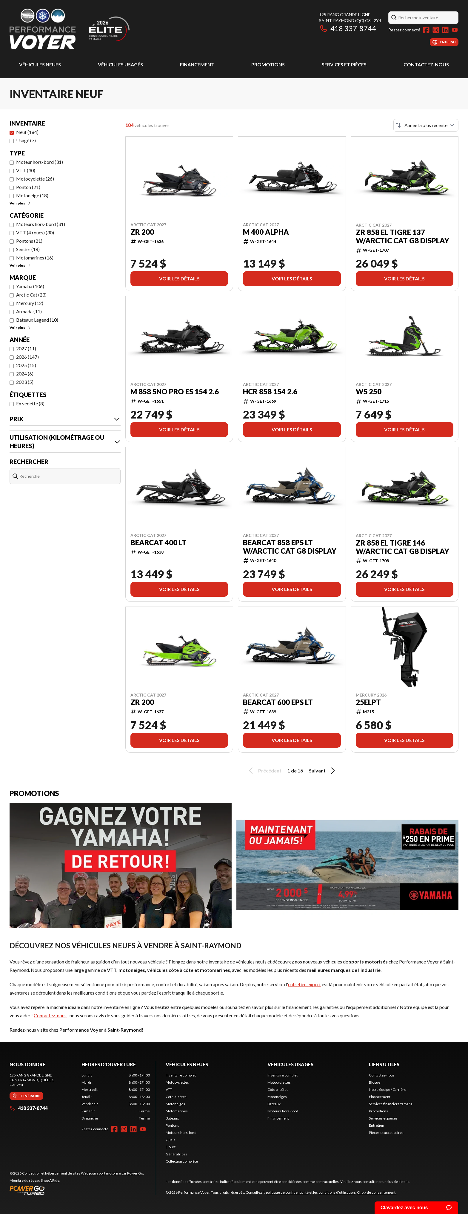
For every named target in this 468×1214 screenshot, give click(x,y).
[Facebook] (426, 29)
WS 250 (368, 391)
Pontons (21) (29, 241)
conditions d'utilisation (336, 1192)
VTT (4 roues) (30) (35, 232)
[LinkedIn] (445, 29)
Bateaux (172, 1118)
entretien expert (304, 984)
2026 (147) (27, 357)
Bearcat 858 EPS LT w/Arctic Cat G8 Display (289, 546)
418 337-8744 (347, 28)
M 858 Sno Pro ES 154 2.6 (174, 391)
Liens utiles (384, 1064)
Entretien (376, 1125)
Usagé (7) (26, 140)
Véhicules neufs (40, 64)
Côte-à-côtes (176, 1096)
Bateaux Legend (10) (37, 320)
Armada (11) (29, 311)
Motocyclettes (177, 1082)
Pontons (172, 1125)
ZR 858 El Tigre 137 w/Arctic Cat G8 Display (402, 236)
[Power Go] (77, 1190)
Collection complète (182, 1161)
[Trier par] (425, 125)
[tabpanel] (115, 1097)
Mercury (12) (29, 303)
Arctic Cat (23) (31, 294)
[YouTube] (454, 29)
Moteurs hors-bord (181, 1132)
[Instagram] (435, 29)
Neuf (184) (27, 132)
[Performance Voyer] (84, 29)
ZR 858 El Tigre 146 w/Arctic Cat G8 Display (402, 547)
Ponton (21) (28, 187)
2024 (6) (24, 373)
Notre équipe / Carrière (387, 1089)
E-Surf (171, 1147)
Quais (170, 1139)
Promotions (268, 64)
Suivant (323, 770)
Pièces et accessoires (386, 1132)
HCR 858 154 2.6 (270, 391)
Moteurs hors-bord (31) (40, 224)
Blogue (374, 1082)
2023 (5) (24, 382)
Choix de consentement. (376, 1192)
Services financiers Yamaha (390, 1104)
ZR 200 (142, 232)
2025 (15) (26, 365)
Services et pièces (344, 64)
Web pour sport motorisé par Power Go (112, 1173)
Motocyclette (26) (35, 178)
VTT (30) (25, 170)
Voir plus (20, 203)
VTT (169, 1089)
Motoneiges (175, 1104)
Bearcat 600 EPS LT (278, 702)
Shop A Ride (50, 1180)
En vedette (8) (30, 403)
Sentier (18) (28, 249)
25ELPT (368, 702)
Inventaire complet (181, 1075)
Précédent (264, 770)
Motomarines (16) (34, 257)
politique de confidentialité (287, 1192)
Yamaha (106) (30, 286)
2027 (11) (26, 348)
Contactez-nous (426, 64)
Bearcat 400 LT (158, 542)
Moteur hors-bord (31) (39, 162)
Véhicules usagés (120, 64)
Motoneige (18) (32, 195)
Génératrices (176, 1154)
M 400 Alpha (266, 232)
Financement (197, 64)
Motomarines (177, 1111)
